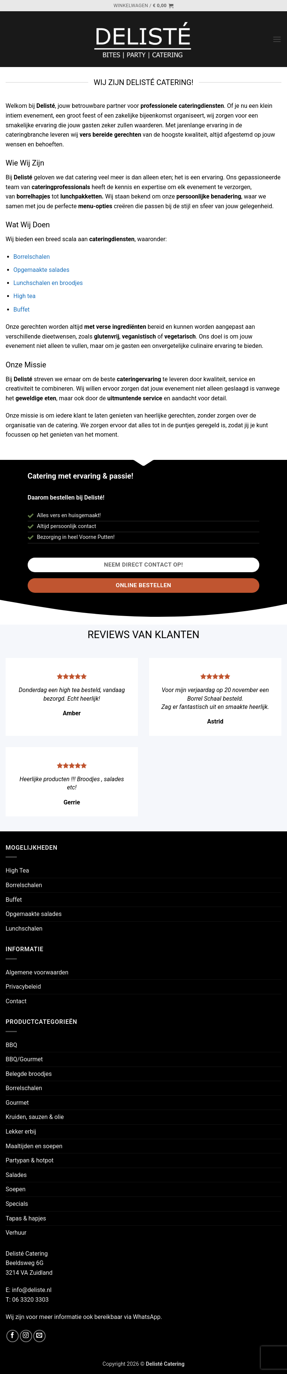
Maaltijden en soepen (34, 1146)
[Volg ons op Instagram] (26, 1336)
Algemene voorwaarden (37, 972)
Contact (16, 1001)
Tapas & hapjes (26, 1218)
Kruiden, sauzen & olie (35, 1116)
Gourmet (17, 1102)
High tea (24, 296)
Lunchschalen (24, 928)
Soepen (15, 1189)
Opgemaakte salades (41, 269)
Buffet (21, 309)
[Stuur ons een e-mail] (39, 1336)
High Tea (17, 870)
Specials (17, 1203)
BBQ (11, 1045)
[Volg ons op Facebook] (12, 1336)
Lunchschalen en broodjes (48, 282)
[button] (143, 5)
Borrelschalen (31, 256)
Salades (16, 1175)
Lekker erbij (21, 1131)
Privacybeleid (23, 986)
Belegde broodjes (29, 1073)
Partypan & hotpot (29, 1160)
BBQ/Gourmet (24, 1059)
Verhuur (16, 1232)
